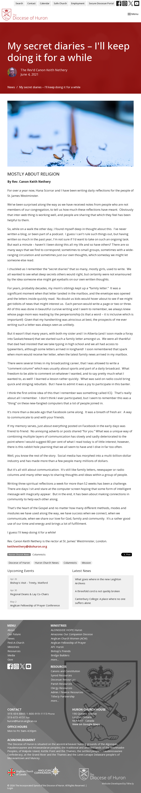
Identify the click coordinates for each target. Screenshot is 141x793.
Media (11, 655)
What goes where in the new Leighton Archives (98, 581)
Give (10, 659)
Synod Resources (61, 675)
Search (19, 3)
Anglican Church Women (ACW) (69, 638)
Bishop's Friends (61, 651)
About (11, 630)
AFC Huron (57, 647)
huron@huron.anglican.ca (22, 721)
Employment (78, 3)
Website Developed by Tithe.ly (118, 783)
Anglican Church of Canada (20, 772)
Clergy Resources (61, 688)
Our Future (14, 634)
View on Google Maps (86, 724)
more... (55, 659)
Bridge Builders (60, 655)
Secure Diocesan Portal (101, 3)
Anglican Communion (47, 771)
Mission (86, 562)
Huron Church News (47, 562)
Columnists (39, 554)
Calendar (44, 3)
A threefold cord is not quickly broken (97, 591)
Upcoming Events (20, 571)
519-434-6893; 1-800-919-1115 (27, 713)
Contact (31, 3)
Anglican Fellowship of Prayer (68, 642)
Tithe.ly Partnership (63, 696)
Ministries (13, 647)
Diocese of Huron (19, 562)
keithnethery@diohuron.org (27, 546)
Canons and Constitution (65, 671)
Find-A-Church (16, 642)
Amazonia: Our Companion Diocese (72, 634)
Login (10, 788)
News (11, 87)
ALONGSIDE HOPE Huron (66, 630)
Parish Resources (61, 683)
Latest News (81, 571)
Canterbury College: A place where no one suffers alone (100, 601)
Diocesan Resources (63, 679)
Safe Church (60, 3)
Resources (14, 651)
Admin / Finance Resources (67, 692)
